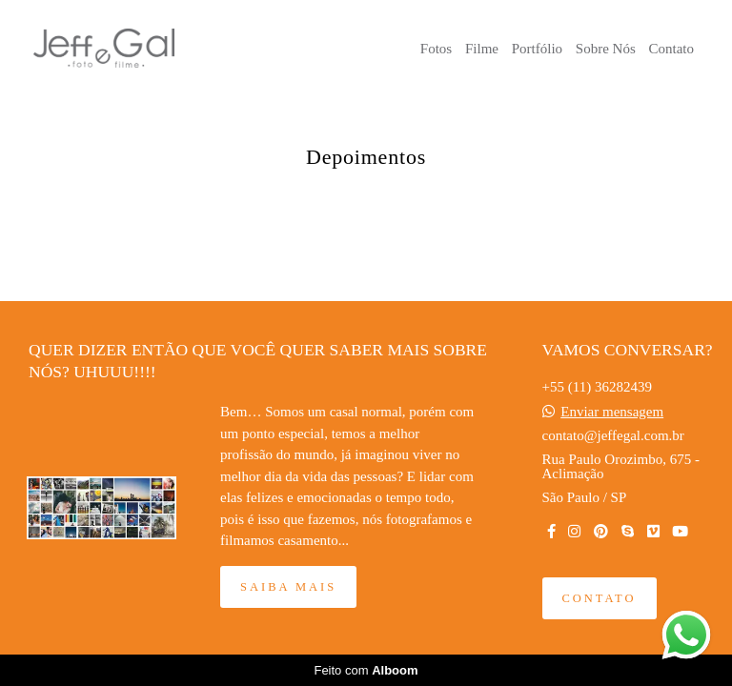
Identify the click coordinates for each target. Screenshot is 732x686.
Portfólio (537, 48)
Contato (672, 48)
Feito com (365, 670)
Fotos (436, 48)
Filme (481, 48)
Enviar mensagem (611, 412)
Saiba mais (288, 587)
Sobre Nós (606, 48)
